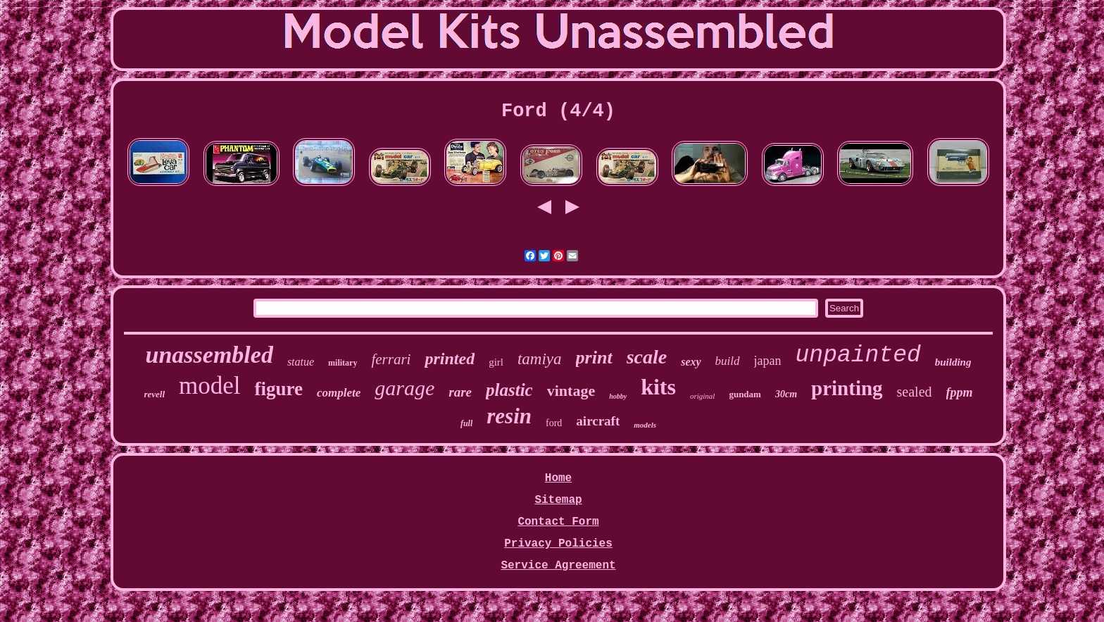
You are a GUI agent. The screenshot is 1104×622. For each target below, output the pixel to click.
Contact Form (558, 522)
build (727, 361)
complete (338, 392)
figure (278, 388)
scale (647, 357)
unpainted (858, 355)
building (953, 362)
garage (404, 387)
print (594, 357)
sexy (691, 362)
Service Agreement (558, 565)
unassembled (209, 355)
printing (847, 388)
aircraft (598, 420)
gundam (745, 394)
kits (658, 386)
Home (558, 478)
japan (768, 361)
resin (509, 416)
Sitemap (558, 500)
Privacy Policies (558, 543)
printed (450, 358)
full (466, 423)
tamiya (540, 359)
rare (460, 392)
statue (300, 362)
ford (554, 423)
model (209, 385)
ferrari (390, 359)
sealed (914, 391)
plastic (509, 389)
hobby (618, 396)
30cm (786, 394)
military (342, 363)
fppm (959, 392)
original (702, 396)
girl (496, 362)
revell (154, 394)
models (645, 425)
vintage (571, 390)
